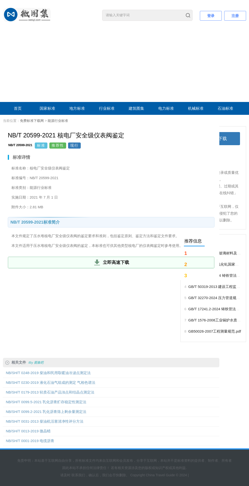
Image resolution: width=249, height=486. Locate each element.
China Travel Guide (160, 475)
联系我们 (78, 475)
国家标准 (47, 108)
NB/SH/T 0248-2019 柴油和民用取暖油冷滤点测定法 (48, 373)
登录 (210, 16)
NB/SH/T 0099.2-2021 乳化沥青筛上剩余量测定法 (46, 412)
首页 (18, 108)
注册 (235, 16)
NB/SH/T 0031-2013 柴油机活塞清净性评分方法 (44, 421)
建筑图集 (136, 108)
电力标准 (166, 108)
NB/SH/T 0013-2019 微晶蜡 (28, 431)
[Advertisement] (124, 66)
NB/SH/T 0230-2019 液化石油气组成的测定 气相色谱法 (50, 382)
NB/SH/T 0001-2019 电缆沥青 (30, 441)
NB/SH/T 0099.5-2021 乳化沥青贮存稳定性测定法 (46, 402)
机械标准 (196, 108)
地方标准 (77, 108)
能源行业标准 (58, 121)
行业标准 (107, 108)
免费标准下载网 (32, 121)
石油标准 (225, 108)
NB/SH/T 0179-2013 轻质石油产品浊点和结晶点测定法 (50, 392)
